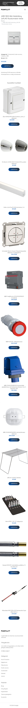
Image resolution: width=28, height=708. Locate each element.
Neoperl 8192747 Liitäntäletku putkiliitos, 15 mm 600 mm (14, 565)
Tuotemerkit (11, 54)
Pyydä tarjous (21, 3)
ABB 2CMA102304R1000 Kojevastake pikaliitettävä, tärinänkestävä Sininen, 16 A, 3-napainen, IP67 (14, 387)
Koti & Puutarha (5, 659)
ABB (7, 56)
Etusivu (3, 21)
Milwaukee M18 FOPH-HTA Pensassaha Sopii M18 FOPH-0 (14, 611)
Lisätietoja (7, 66)
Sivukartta (3, 697)
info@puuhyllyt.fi (5, 651)
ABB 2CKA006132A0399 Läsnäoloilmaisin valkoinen (14, 433)
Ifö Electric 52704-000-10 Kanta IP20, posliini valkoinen (14, 162)
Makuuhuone (4, 665)
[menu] (25, 9)
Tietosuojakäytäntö (6, 694)
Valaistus (3, 56)
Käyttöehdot (4, 691)
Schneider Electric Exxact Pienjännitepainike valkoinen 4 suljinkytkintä (14, 251)
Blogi (2, 686)
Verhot (3, 676)
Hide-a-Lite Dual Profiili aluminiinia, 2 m (14, 207)
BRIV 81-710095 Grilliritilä (14, 477)
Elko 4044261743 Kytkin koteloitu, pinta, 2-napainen (14, 117)
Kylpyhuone (4, 662)
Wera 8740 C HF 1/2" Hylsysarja (14, 521)
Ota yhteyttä (4, 688)
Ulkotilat (3, 673)
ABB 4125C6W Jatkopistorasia (14, 341)
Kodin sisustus (18, 54)
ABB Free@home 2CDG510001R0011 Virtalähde (14, 297)
